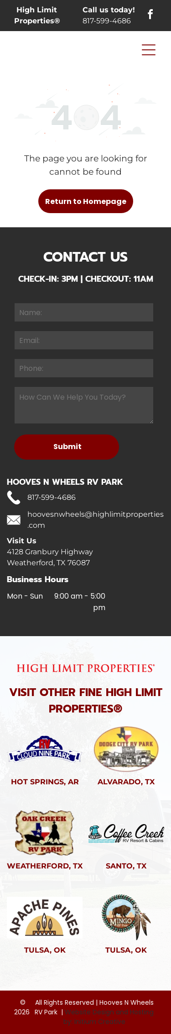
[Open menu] (148, 49)
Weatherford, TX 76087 (48, 562)
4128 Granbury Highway (50, 551)
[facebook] (150, 15)
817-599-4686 (107, 20)
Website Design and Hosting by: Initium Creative (108, 1016)
